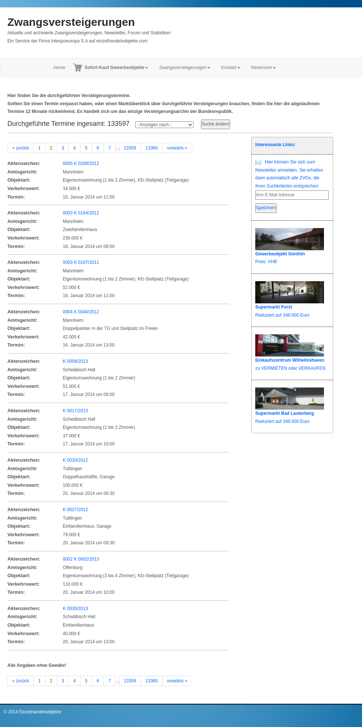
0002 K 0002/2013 (81, 559)
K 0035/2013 (75, 608)
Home (59, 67)
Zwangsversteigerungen (71, 22)
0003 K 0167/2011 (81, 262)
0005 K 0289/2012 (81, 163)
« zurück (20, 148)
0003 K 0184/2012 (81, 213)
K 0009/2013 (75, 361)
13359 (130, 148)
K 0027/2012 (75, 509)
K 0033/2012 (75, 460)
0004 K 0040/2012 (81, 311)
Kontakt (230, 67)
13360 (152, 148)
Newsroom (263, 67)
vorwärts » (177, 148)
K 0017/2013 (75, 410)
